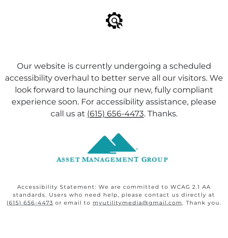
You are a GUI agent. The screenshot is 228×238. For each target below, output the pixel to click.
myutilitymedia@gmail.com (137, 203)
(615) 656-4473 (30, 203)
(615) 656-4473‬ (115, 113)
